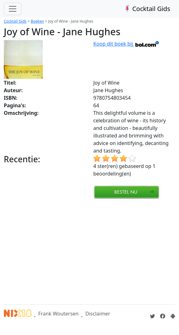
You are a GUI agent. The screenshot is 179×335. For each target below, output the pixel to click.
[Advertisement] (91, 251)
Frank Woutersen (58, 313)
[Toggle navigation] (12, 9)
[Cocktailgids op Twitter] (152, 316)
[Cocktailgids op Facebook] (162, 316)
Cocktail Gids (146, 8)
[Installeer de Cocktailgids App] (172, 316)
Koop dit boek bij (126, 43)
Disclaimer (97, 313)
